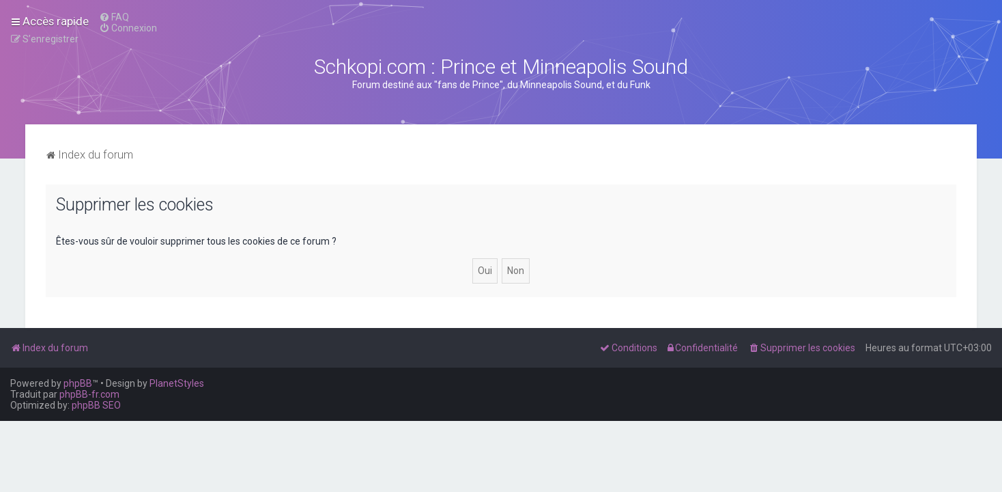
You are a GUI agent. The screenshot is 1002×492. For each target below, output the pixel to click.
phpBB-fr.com (89, 394)
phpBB (77, 383)
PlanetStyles (176, 383)
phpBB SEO (96, 405)
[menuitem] (114, 17)
